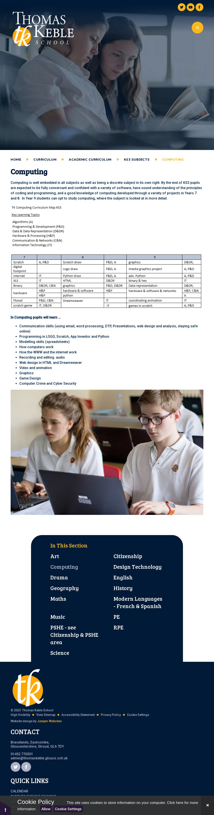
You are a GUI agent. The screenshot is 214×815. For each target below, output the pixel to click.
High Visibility (20, 715)
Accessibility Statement (78, 715)
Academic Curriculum (90, 159)
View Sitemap (45, 715)
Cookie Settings (68, 809)
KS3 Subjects (137, 159)
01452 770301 (22, 754)
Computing (173, 159)
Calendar (19, 791)
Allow (46, 809)
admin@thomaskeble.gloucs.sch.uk (39, 758)
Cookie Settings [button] (138, 715)
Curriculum (44, 159)
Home (16, 159)
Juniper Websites (49, 721)
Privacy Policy (111, 715)
